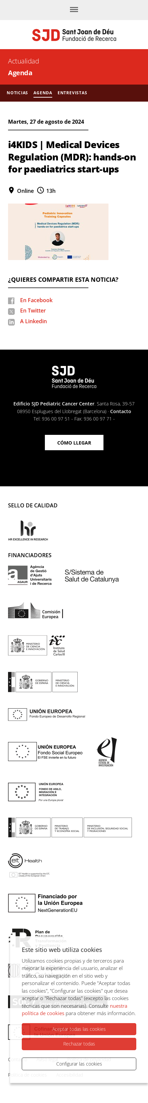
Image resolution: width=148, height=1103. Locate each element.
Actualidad (23, 61)
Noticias (17, 93)
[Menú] (74, 10)
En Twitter (33, 310)
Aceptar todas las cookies (79, 1029)
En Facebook (36, 300)
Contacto (120, 411)
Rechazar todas (79, 1043)
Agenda (20, 72)
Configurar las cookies (79, 1064)
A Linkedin (33, 321)
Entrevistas (72, 93)
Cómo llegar (74, 443)
